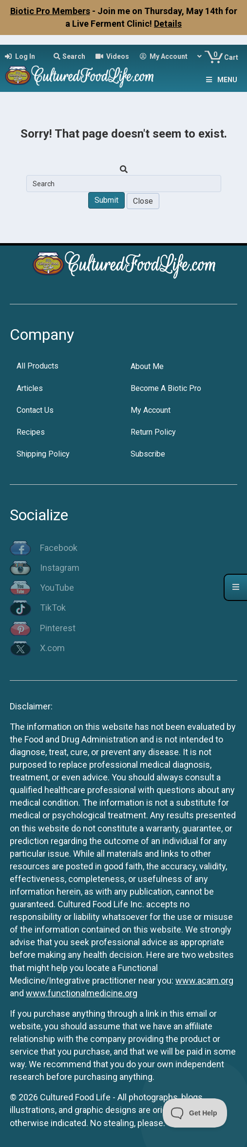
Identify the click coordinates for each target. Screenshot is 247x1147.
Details (168, 23)
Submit (106, 200)
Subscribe (148, 454)
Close (143, 201)
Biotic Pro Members (50, 11)
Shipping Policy (43, 454)
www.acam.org (204, 980)
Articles (30, 388)
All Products (37, 366)
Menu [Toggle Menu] (220, 80)
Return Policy (153, 432)
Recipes (31, 432)
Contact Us (35, 410)
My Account (151, 410)
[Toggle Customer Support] (195, 1113)
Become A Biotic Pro (166, 388)
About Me (147, 366)
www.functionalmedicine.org (81, 993)
